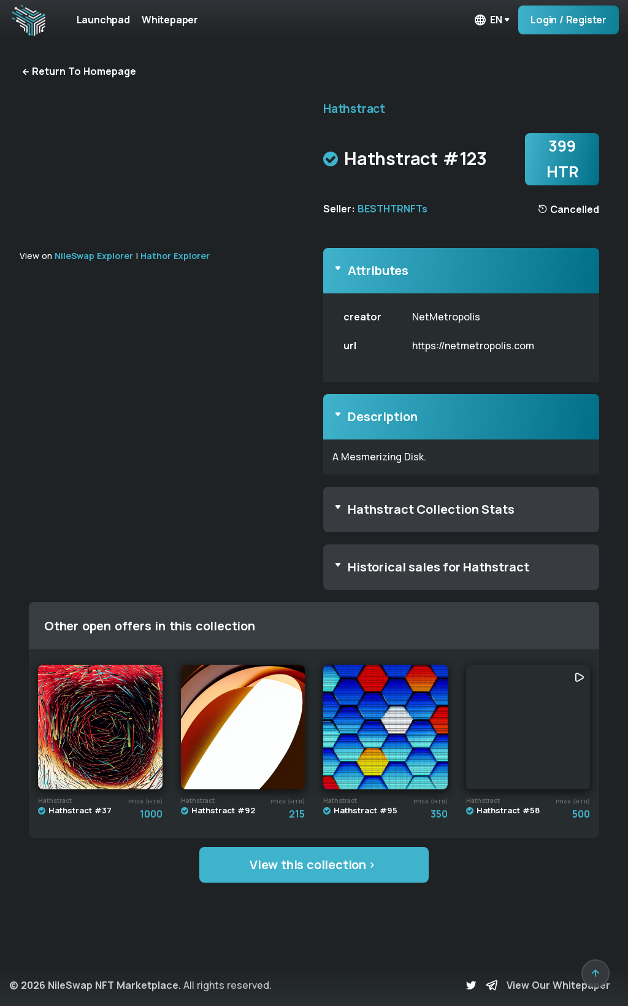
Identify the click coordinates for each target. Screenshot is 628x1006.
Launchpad (104, 19)
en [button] (487, 20)
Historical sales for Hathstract (438, 567)
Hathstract (354, 109)
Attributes (378, 270)
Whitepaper (174, 19)
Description (383, 416)
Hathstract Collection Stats (431, 509)
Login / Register (568, 19)
